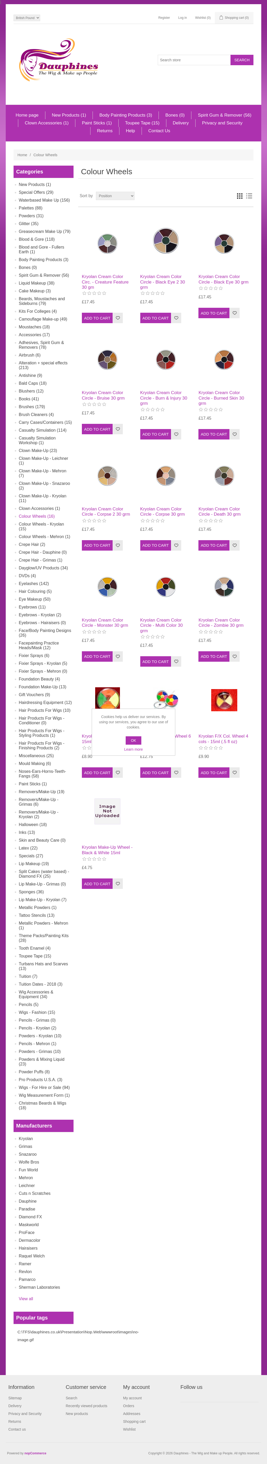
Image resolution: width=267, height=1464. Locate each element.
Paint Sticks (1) (97, 123)
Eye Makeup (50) (35, 599)
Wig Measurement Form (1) (44, 1095)
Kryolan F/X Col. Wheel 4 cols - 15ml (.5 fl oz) (223, 739)
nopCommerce (35, 1453)
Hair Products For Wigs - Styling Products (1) (41, 733)
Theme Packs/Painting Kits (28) (44, 938)
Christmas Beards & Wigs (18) (42, 1105)
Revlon (25, 1271)
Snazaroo (28, 1154)
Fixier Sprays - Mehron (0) (43, 671)
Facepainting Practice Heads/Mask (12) (39, 645)
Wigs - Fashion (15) (37, 1012)
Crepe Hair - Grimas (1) (40, 560)
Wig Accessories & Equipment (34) (36, 994)
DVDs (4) (27, 576)
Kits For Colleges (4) (38, 311)
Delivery (181, 123)
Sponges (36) (31, 892)
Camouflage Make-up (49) (43, 319)
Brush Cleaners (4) (36, 414)
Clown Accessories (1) (47, 123)
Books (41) (29, 399)
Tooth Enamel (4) (35, 948)
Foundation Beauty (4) (39, 679)
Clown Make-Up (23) (38, 450)
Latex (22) (28, 848)
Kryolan (26, 1138)
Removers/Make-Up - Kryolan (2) (38, 814)
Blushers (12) (31, 391)
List (249, 196)
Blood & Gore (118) (37, 239)
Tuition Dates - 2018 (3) (40, 984)
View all (26, 1299)
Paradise (27, 1209)
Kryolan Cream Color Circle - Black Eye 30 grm (223, 279)
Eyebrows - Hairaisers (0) (42, 622)
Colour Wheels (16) (37, 516)
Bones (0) (175, 115)
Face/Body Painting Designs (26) (45, 632)
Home (22, 155)
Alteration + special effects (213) (43, 365)
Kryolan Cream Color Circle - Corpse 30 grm (162, 512)
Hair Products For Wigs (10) (44, 710)
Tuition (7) (28, 976)
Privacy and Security (222, 123)
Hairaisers (28, 1248)
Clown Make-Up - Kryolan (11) (42, 498)
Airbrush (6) (30, 355)
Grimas (25, 1146)
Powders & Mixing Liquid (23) (41, 1061)
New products (77, 1414)
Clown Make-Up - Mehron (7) (42, 473)
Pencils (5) (29, 1004)
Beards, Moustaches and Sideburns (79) (42, 301)
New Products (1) (69, 115)
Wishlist (129, 1429)
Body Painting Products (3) (125, 115)
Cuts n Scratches (35, 1193)
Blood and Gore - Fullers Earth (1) (41, 249)
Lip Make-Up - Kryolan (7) (42, 899)
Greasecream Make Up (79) (44, 231)
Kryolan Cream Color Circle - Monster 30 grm (105, 623)
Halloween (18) (33, 824)
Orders (128, 1406)
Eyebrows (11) (32, 607)
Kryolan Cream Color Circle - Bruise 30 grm (103, 395)
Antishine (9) (30, 375)
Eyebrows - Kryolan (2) (40, 615)
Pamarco (27, 1279)
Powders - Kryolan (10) (40, 1036)
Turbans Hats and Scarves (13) (43, 966)
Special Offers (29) (36, 192)
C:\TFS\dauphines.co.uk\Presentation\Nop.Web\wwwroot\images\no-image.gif (78, 1336)
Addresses (131, 1414)
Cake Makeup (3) (35, 291)
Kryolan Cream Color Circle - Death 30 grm (219, 512)
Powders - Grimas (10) (40, 1051)
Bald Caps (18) (33, 383)
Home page (27, 115)
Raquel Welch (32, 1256)
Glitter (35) (29, 223)
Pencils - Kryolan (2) (37, 1028)
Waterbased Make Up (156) (44, 200)
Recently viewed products (86, 1406)
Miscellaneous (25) (36, 756)
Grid (239, 196)
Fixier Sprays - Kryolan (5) (43, 663)
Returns (105, 130)
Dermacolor (29, 1240)
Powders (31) (31, 216)
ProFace (26, 1232)
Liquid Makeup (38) (36, 283)
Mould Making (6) (35, 763)
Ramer (25, 1264)
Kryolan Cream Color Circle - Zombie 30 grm (221, 623)
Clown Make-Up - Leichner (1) (43, 460)
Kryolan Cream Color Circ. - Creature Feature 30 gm (105, 282)
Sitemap (15, 1398)
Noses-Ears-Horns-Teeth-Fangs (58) (42, 773)
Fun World (28, 1170)
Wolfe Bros (29, 1162)
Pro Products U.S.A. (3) (40, 1079)
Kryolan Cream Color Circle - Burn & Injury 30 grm (163, 398)
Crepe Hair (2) (32, 544)
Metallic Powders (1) (38, 907)
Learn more (133, 749)
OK (133, 740)
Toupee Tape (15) (142, 123)
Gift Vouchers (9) (34, 694)
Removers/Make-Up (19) (41, 792)
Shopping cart (134, 1421)
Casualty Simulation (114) (42, 430)
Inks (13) (27, 832)
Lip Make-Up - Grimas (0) (42, 884)
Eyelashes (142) (34, 583)
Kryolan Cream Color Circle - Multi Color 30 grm (161, 625)
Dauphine (28, 1201)
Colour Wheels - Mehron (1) (44, 536)
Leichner (27, 1185)
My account (132, 1398)
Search (71, 1398)
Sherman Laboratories (39, 1287)
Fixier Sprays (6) (34, 655)
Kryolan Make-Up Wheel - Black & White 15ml (107, 850)
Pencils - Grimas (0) (37, 1020)
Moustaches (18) (34, 327)
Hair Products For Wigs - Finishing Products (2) (41, 745)
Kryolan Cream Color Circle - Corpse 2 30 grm (106, 512)
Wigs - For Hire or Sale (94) (44, 1087)
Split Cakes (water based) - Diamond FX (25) (44, 873)
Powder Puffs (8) (34, 1072)
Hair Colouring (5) (35, 591)
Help (130, 130)
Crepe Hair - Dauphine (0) (43, 552)
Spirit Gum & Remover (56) (224, 115)
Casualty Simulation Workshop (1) (37, 440)
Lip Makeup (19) (34, 863)
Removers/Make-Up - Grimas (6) (38, 801)
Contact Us (159, 130)
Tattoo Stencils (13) (36, 915)
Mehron (26, 1178)
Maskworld (29, 1224)
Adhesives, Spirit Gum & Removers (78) (41, 345)
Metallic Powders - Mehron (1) (43, 925)
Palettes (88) (31, 208)
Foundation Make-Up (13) (42, 687)
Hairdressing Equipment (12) (45, 702)
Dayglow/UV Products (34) (43, 568)
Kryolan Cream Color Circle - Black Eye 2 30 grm (162, 282)
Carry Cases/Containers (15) (45, 422)
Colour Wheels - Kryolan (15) (41, 526)
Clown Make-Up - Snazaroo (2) (44, 485)
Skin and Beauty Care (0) (42, 840)
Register (164, 18)
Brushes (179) (32, 407)
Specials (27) (31, 856)
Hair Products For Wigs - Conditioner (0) (41, 720)
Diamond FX (30, 1217)
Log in (182, 18)
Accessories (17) (34, 335)
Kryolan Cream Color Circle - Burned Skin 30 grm (221, 398)
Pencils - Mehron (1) (37, 1043)
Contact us (17, 1429)
